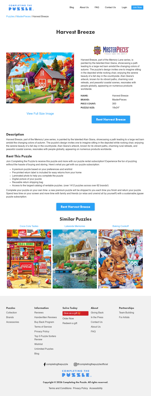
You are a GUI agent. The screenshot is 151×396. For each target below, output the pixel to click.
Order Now (68, 319)
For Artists (124, 317)
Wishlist (38, 344)
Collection (11, 313)
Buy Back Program (44, 322)
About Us (84, 7)
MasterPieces (23, 16)
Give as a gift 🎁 (72, 313)
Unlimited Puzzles (43, 349)
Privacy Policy (41, 332)
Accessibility (95, 388)
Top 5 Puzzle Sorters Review (45, 338)
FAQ (97, 7)
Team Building (126, 313)
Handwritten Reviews (45, 317)
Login (124, 7)
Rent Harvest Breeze (111, 119)
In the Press (97, 317)
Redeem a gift (70, 323)
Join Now (137, 7)
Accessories (12, 322)
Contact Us (110, 7)
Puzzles (10, 16)
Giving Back (97, 313)
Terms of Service (43, 327)
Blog (72, 7)
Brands (10, 317)
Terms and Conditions (60, 388)
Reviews (39, 313)
